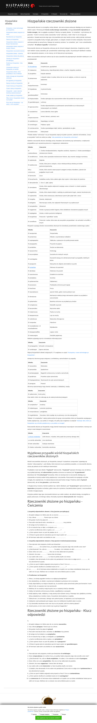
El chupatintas (32, 66)
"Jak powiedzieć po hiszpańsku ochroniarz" (65, 137)
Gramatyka (35, 14)
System (35, 714)
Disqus (64, 714)
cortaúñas (33, 267)
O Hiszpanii (54, 14)
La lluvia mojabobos (34, 436)
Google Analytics (44, 714)
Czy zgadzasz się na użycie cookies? (48, 718)
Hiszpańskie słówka (13, 14)
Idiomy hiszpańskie (25, 14)
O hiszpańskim (44, 14)
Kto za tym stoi (63, 14)
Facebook (55, 714)
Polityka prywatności (75, 14)
